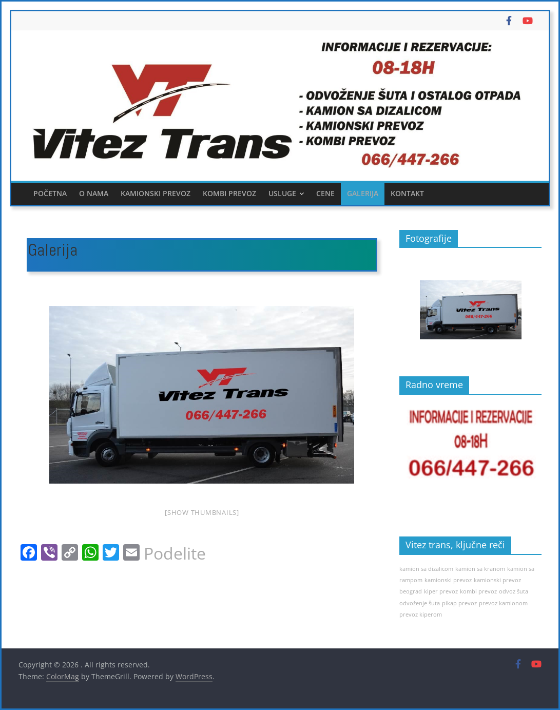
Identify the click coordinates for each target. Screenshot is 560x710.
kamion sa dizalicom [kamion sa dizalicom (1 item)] (426, 568)
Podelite (175, 553)
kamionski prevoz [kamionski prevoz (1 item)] (448, 580)
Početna (50, 193)
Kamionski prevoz (155, 193)
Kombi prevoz (229, 193)
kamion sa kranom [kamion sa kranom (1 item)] (480, 568)
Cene (325, 193)
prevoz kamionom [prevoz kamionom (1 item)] (503, 603)
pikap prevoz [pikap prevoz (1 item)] (459, 603)
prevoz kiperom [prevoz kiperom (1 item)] (420, 614)
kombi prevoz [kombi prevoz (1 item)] (478, 591)
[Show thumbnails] (202, 512)
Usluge (282, 193)
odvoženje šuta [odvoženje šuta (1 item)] (419, 603)
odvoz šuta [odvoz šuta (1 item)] (513, 591)
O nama (93, 193)
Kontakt (407, 193)
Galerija (362, 193)
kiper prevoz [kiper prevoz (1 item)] (441, 591)
